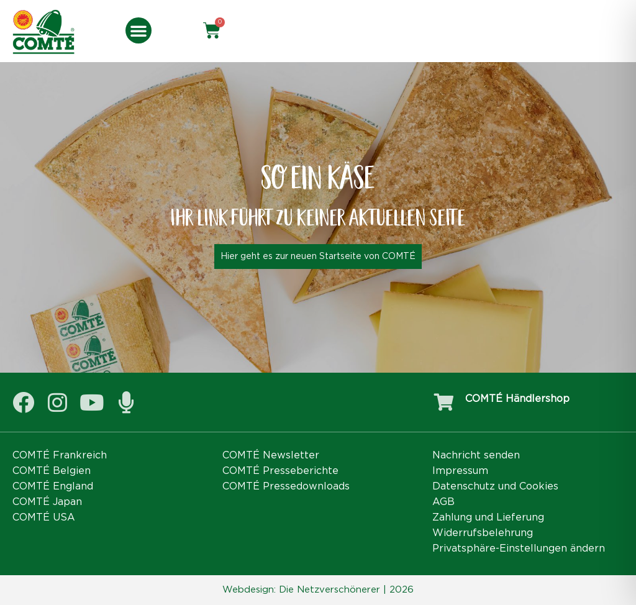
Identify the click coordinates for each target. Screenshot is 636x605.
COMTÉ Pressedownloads (286, 486)
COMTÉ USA (43, 517)
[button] (138, 30)
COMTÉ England (52, 486)
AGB (443, 502)
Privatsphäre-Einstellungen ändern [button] (518, 548)
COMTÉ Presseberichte (280, 471)
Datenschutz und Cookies (495, 486)
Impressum (460, 471)
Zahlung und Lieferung (488, 517)
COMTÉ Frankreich (59, 455)
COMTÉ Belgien (51, 471)
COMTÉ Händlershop (517, 399)
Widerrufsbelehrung (482, 533)
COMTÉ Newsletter (270, 455)
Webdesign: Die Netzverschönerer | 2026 (318, 589)
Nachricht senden (476, 455)
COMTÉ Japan (47, 502)
